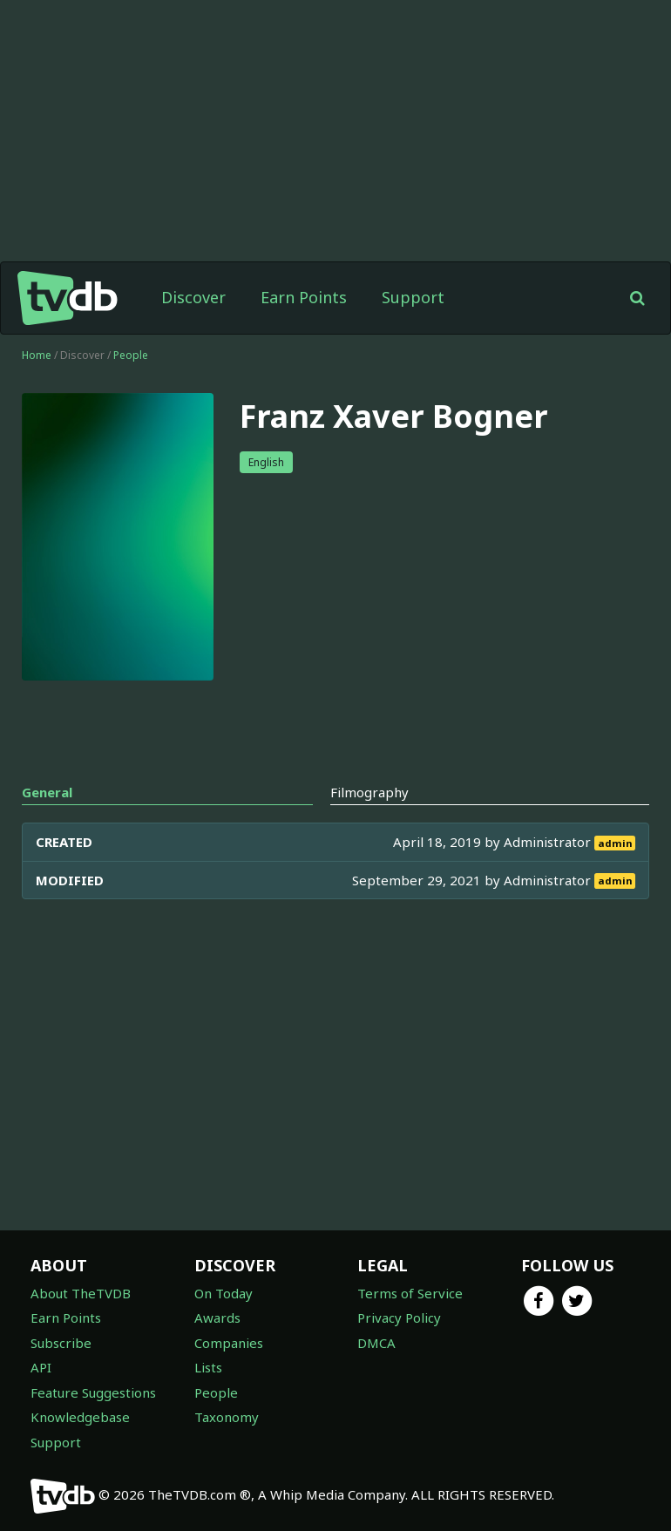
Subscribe (61, 1342)
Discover (193, 297)
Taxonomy (226, 1417)
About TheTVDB (80, 1293)
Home (36, 355)
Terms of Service (410, 1293)
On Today (223, 1293)
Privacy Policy (399, 1317)
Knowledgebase (80, 1417)
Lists (208, 1367)
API (40, 1367)
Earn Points (304, 297)
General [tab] (47, 792)
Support (413, 297)
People (130, 355)
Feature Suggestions (93, 1392)
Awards (217, 1317)
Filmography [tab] (369, 792)
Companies (228, 1342)
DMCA (376, 1342)
